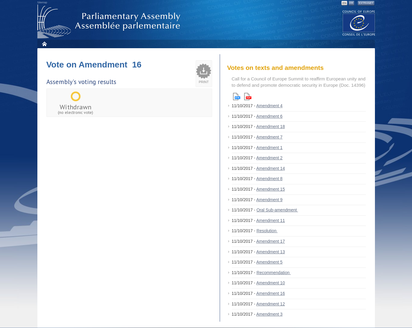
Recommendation (273, 272)
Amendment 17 (270, 241)
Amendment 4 (269, 105)
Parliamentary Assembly (110, 22)
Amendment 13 (270, 251)
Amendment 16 (270, 293)
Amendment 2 (269, 157)
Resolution (267, 230)
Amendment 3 (269, 314)
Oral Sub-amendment (277, 210)
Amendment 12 (270, 303)
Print (204, 82)
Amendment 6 (269, 116)
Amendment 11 (270, 220)
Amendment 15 (270, 189)
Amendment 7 (269, 137)
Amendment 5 (269, 262)
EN (344, 3)
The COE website (359, 23)
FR (351, 3)
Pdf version (247, 96)
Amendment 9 (269, 199)
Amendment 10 (270, 282)
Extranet (366, 3)
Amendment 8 (269, 178)
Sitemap (42, 2)
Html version (236, 96)
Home (44, 44)
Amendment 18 (270, 126)
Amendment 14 (270, 168)
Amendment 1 (269, 147)
